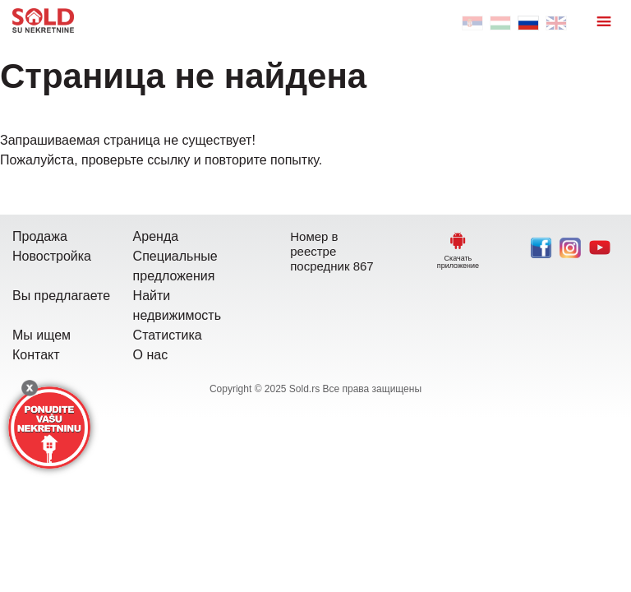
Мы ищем (41, 335)
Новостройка (51, 256)
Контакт (36, 355)
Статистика (167, 335)
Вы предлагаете (61, 296)
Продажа (39, 236)
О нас (150, 355)
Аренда (156, 236)
